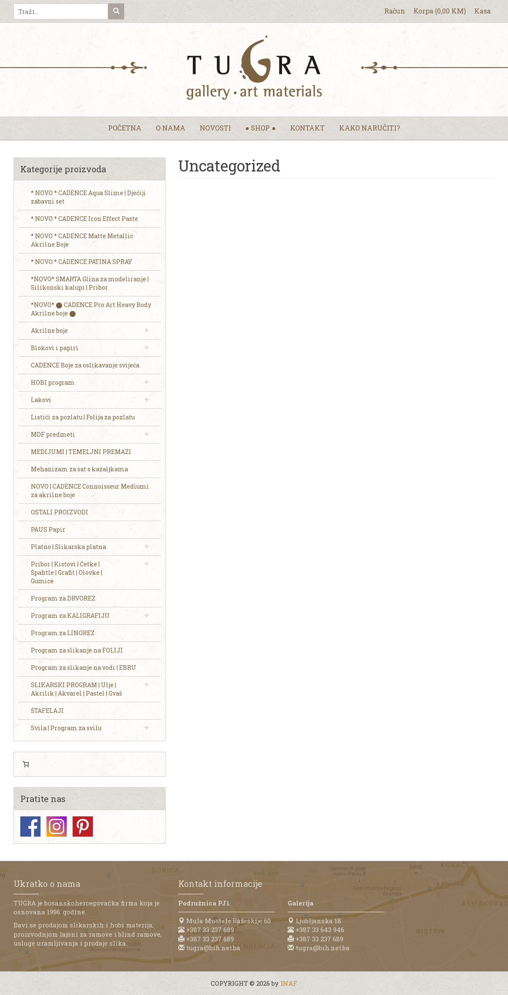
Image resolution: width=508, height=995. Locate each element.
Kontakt (307, 127)
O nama (170, 127)
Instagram (56, 826)
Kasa (482, 10)
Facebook (30, 826)
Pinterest (83, 826)
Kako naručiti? (369, 127)
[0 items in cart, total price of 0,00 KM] (26, 764)
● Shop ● (260, 127)
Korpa (439, 10)
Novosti (215, 127)
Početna (124, 127)
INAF (288, 983)
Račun (394, 10)
